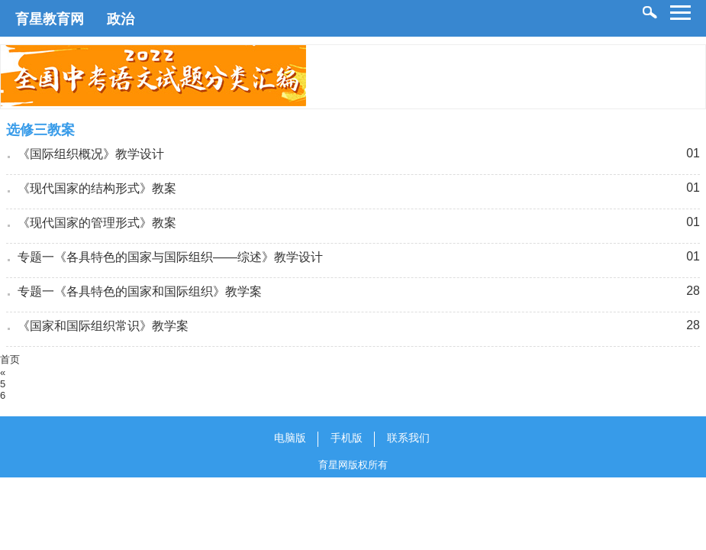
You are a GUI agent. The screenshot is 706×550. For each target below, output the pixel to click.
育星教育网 (49, 19)
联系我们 (408, 438)
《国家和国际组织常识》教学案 (103, 325)
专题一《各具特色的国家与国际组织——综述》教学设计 (170, 257)
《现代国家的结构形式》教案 (97, 188)
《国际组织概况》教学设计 (91, 153)
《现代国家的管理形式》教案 (97, 222)
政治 (120, 19)
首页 (10, 359)
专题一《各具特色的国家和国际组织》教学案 (140, 291)
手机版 (346, 438)
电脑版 (290, 438)
